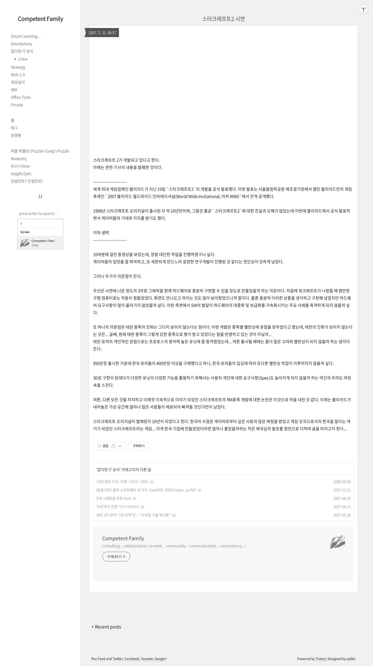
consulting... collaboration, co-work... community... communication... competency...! (174, 545)
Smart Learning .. (25, 36)
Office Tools (21, 97)
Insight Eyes (21, 173)
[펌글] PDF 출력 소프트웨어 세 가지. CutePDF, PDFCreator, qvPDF (146, 489)
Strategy (18, 67)
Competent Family (40, 19)
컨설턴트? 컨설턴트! (27, 181)
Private (17, 104)
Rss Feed (98, 658)
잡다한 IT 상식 (22, 51)
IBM (14, 89)
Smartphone (21, 43)
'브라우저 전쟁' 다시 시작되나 (117, 506)
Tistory (321, 658)
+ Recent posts (106, 626)
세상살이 (18, 82)
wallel (351, 658)
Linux (22, 58)
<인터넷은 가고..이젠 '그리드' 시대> (122, 481)
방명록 (16, 135)
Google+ (161, 658)
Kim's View (20, 166)
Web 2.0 (18, 74)
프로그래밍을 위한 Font (113, 498)
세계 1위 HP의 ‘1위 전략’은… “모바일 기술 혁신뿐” (133, 514)
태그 (14, 127)
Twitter (117, 658)
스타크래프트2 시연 (223, 19)
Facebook (132, 658)
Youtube (147, 658)
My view (24, 232)
